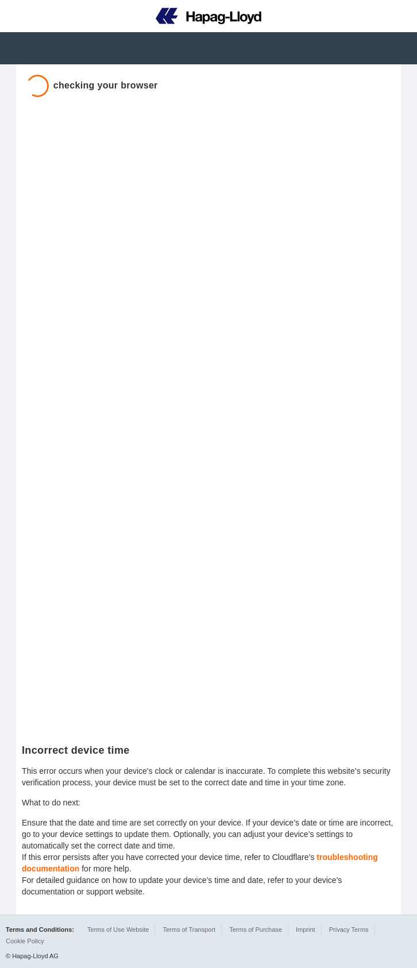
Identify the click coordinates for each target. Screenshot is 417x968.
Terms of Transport (189, 929)
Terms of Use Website (118, 929)
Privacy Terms (349, 929)
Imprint (305, 929)
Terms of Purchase (255, 929)
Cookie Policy (25, 941)
